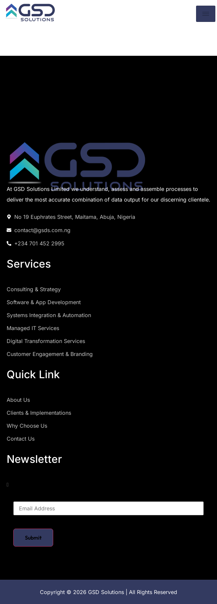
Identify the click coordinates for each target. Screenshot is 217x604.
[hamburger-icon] (205, 14)
